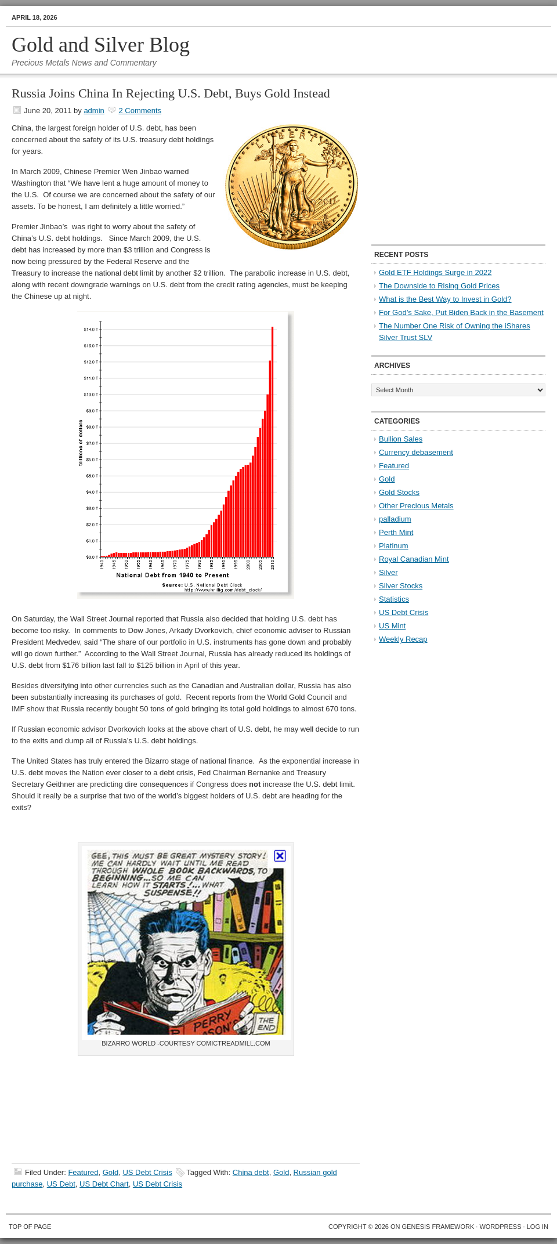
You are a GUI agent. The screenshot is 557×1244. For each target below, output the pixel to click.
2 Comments (139, 110)
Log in (537, 1226)
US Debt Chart (104, 1184)
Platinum (393, 545)
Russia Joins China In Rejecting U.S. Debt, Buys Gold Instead (171, 93)
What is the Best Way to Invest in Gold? (445, 299)
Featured (83, 1172)
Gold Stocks (399, 492)
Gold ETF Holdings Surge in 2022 (435, 272)
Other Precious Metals (416, 505)
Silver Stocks (400, 585)
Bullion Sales (400, 439)
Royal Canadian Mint (414, 559)
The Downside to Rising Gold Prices (439, 285)
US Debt (61, 1184)
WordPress (500, 1226)
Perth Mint (396, 532)
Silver (388, 572)
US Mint (392, 625)
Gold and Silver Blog (101, 44)
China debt (251, 1172)
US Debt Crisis (147, 1172)
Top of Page (30, 1226)
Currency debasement (416, 452)
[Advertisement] (443, 160)
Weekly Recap (403, 639)
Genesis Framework (438, 1226)
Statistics (394, 599)
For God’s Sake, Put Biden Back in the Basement (461, 312)
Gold (110, 1172)
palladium (395, 519)
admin (94, 110)
